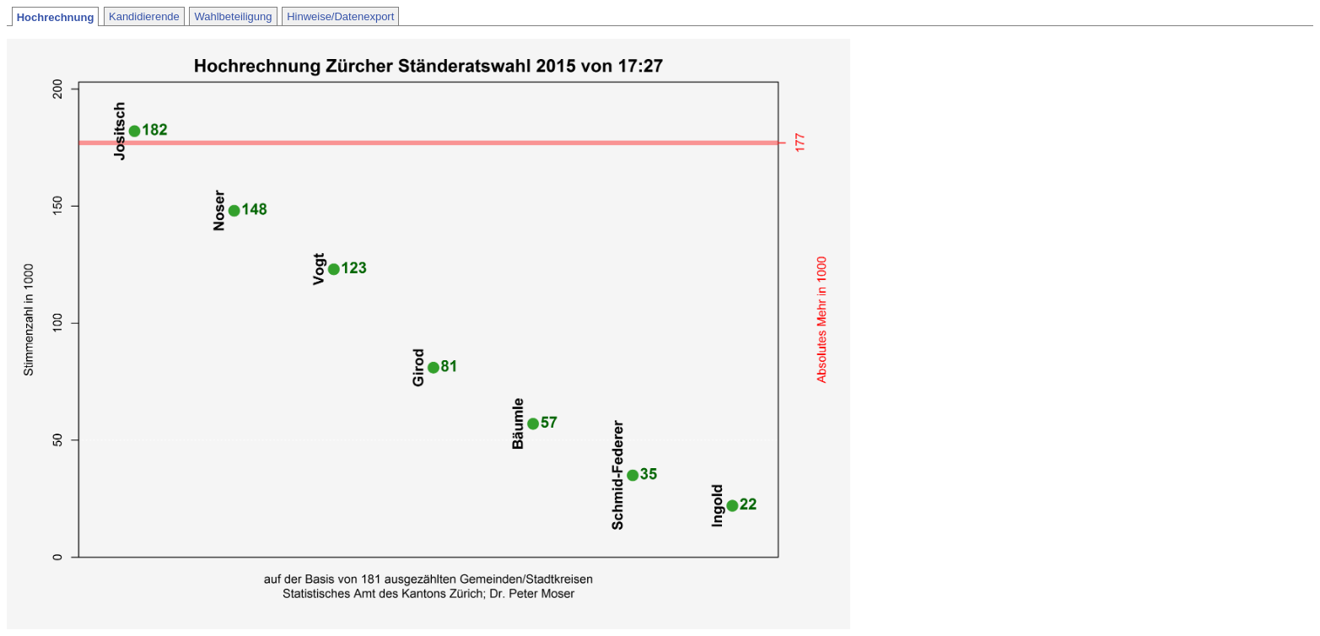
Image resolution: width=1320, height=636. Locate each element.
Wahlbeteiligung (233, 16)
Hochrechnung (55, 17)
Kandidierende (144, 16)
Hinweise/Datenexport (340, 16)
